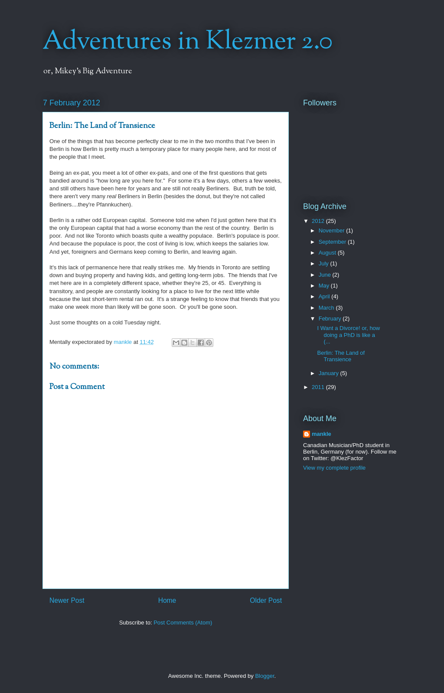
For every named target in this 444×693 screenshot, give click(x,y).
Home (167, 600)
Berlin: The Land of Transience (341, 356)
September (333, 242)
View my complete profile (334, 467)
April (325, 296)
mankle (321, 434)
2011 (319, 387)
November (332, 230)
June (326, 274)
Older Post (266, 600)
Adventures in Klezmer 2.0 (187, 41)
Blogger (264, 676)
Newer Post (67, 600)
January (329, 373)
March (327, 307)
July (324, 263)
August (328, 252)
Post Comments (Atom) (182, 622)
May (325, 285)
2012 (319, 221)
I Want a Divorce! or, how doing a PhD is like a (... (348, 335)
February (331, 318)
